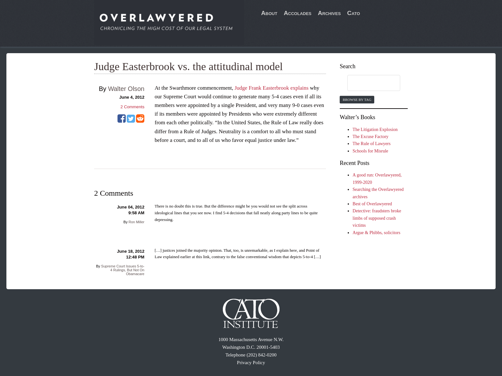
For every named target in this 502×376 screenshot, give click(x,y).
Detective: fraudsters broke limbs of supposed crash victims (376, 218)
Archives (329, 13)
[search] (367, 83)
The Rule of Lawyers (371, 143)
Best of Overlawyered (372, 203)
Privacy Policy (251, 362)
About (269, 13)
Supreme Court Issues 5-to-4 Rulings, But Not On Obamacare (122, 270)
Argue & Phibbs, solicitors (376, 232)
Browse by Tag (357, 100)
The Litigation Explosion (375, 129)
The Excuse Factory (370, 136)
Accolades (298, 13)
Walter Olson (126, 88)
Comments (132, 106)
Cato (353, 13)
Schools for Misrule (370, 151)
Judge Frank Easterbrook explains (272, 88)
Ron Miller (136, 222)
